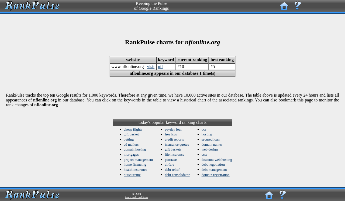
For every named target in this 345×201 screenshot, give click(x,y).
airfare (169, 164)
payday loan (173, 129)
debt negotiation (213, 164)
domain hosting (135, 149)
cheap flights (133, 129)
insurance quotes (177, 144)
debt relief (172, 170)
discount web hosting (217, 160)
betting (129, 139)
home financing (135, 164)
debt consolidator (177, 175)
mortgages (131, 154)
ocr (204, 129)
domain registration (216, 175)
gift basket (131, 134)
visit (151, 66)
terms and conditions (136, 197)
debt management (214, 170)
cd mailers (131, 144)
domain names (212, 144)
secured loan (211, 139)
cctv (205, 154)
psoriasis (171, 160)
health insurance (135, 170)
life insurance (174, 154)
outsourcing (132, 175)
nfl (160, 66)
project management (138, 160)
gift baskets (173, 149)
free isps (171, 134)
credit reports (174, 139)
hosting (207, 134)
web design (210, 149)
